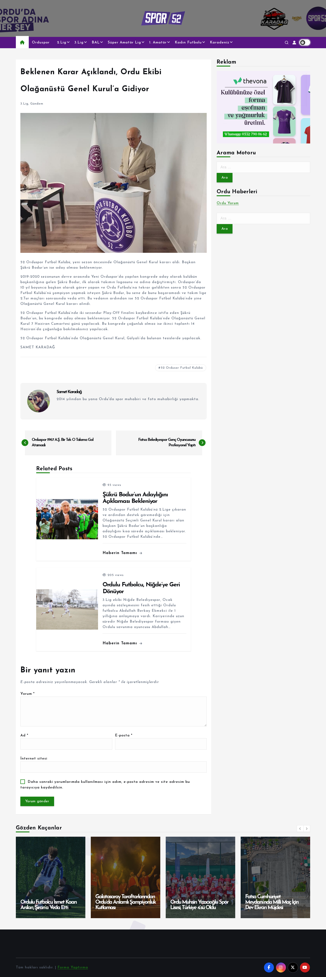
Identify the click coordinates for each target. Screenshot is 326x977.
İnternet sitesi (33, 758)
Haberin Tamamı (122, 553)
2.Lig (61, 42)
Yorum (27, 694)
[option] (50, 877)
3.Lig (79, 42)
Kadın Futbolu (188, 42)
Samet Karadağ (69, 392)
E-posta (123, 735)
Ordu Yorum (228, 203)
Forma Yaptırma (73, 967)
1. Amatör (158, 42)
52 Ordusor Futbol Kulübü (182, 368)
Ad (24, 735)
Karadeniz (219, 42)
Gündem (36, 103)
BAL (96, 42)
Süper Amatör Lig (124, 42)
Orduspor (41, 42)
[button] (300, 828)
